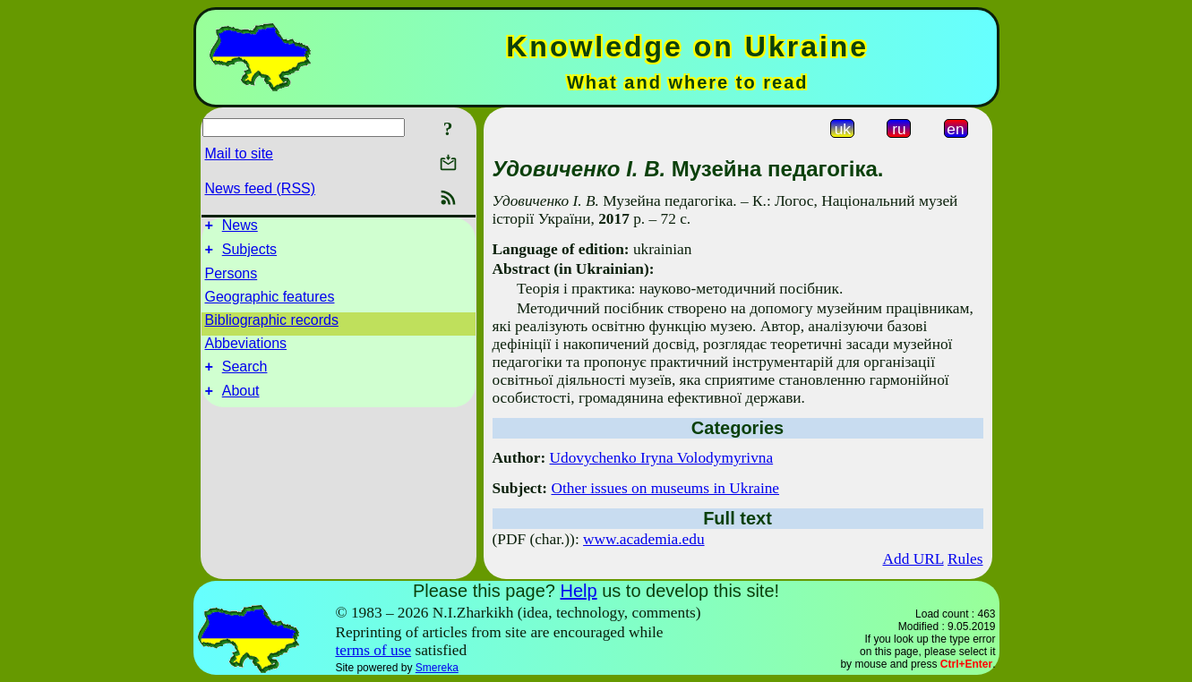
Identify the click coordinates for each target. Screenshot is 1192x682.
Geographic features (270, 302)
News (240, 227)
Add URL (912, 558)
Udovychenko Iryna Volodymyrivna (662, 457)
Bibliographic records (272, 325)
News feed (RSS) (260, 188)
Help (578, 591)
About (241, 401)
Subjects (249, 254)
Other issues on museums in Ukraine (665, 488)
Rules (965, 558)
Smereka (437, 667)
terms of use (373, 650)
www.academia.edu (644, 539)
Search (245, 374)
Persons (231, 278)
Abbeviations (246, 348)
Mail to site (239, 153)
